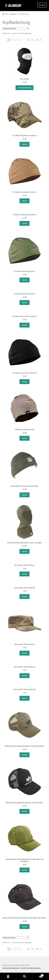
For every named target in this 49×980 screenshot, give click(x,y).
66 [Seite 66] (28, 40)
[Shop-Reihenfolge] (15, 28)
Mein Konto (8, 976)
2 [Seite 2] (12, 40)
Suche (24, 976)
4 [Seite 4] (19, 40)
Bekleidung (13, 14)
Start (6, 14)
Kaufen (24, 144)
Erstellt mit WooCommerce (30, 968)
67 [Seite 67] (32, 40)
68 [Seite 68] (36, 40)
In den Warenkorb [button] (24, 88)
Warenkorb (38, 975)
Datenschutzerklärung (10, 968)
